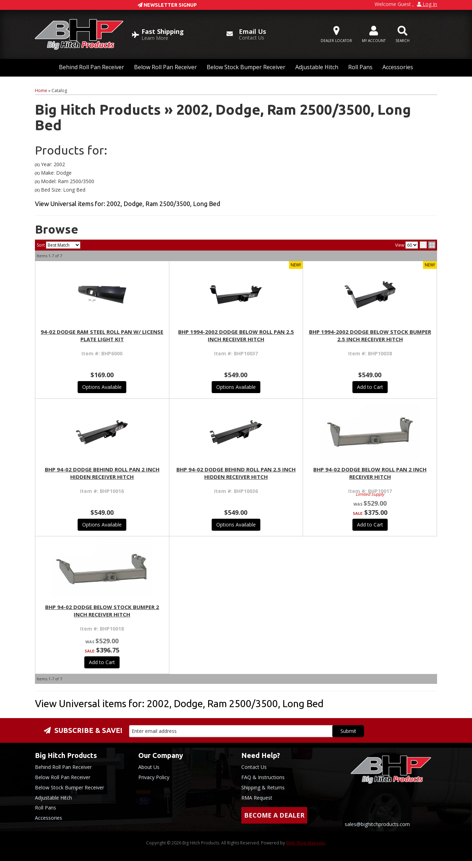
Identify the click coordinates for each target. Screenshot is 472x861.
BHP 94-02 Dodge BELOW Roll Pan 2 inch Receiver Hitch (369, 473)
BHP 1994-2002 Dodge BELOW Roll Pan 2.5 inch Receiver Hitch (236, 335)
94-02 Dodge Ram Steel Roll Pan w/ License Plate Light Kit (102, 335)
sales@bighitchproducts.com (377, 824)
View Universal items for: (127, 203)
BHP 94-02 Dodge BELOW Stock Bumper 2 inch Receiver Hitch (102, 610)
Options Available (102, 387)
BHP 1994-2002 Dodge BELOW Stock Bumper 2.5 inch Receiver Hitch (370, 335)
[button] (402, 34)
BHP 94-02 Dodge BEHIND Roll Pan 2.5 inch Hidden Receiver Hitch (236, 473)
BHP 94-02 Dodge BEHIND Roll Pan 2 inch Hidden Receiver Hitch (102, 473)
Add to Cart (370, 387)
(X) (37, 164)
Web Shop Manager (305, 843)
